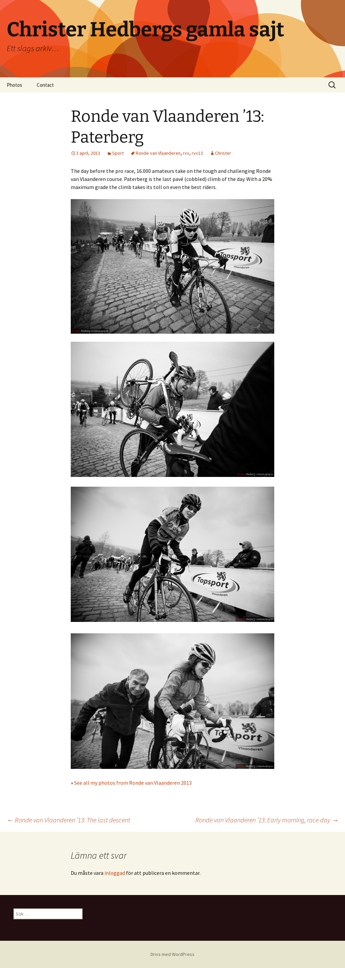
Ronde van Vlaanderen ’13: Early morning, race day (266, 820)
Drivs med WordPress (172, 954)
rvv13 (197, 153)
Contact (45, 85)
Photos (14, 85)
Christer (223, 153)
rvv (186, 153)
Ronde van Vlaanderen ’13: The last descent (68, 820)
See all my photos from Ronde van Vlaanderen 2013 (133, 782)
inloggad (114, 872)
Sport (118, 153)
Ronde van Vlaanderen (158, 153)
